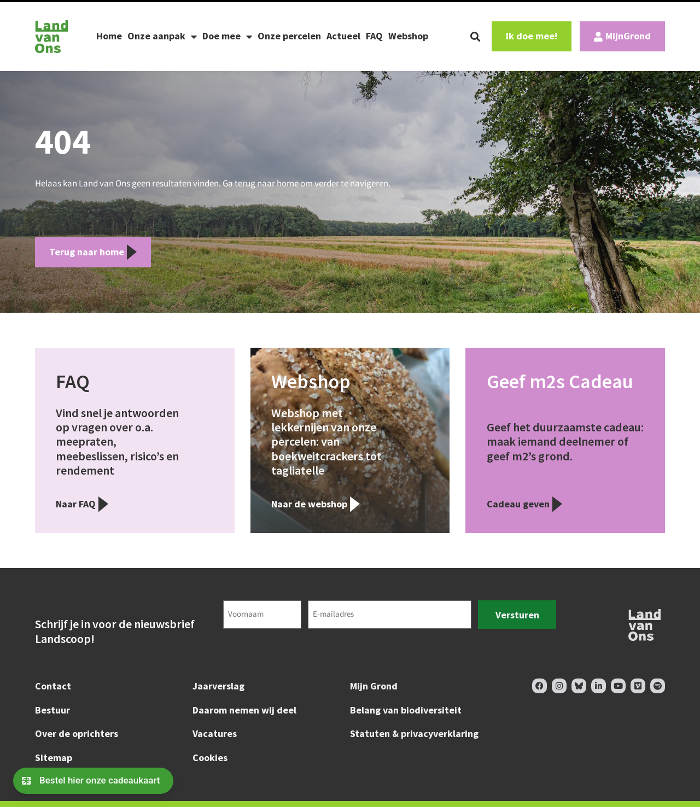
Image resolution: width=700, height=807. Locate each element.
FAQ (374, 36)
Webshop (408, 36)
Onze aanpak (162, 36)
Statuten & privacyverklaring (414, 733)
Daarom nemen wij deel (244, 710)
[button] (475, 36)
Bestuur (52, 710)
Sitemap (53, 757)
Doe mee (227, 36)
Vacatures (214, 733)
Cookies (210, 757)
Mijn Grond (374, 686)
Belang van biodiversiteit (406, 710)
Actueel (343, 36)
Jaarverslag (218, 686)
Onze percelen (289, 36)
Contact (53, 686)
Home (109, 36)
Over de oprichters (76, 733)
